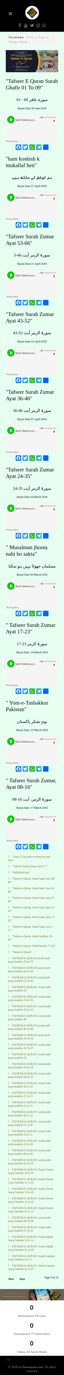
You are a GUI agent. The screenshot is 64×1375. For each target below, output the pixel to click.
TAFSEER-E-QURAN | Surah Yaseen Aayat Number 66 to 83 (30, 1171)
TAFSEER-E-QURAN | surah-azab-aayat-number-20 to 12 (29, 1113)
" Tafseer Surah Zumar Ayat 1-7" (29, 866)
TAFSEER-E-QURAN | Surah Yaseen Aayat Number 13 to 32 (30, 1200)
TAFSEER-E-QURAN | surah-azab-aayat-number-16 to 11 (29, 1133)
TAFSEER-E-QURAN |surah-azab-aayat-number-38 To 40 (29, 1037)
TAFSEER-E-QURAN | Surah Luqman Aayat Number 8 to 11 (31, 1258)
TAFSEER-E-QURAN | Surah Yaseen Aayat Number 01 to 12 (30, 1210)
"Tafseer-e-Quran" (21, 952)
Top (8, 1359)
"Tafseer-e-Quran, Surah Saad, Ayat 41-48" (31, 890)
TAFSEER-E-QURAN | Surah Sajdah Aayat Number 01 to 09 (30, 1248)
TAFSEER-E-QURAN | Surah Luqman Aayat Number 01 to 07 (31, 1267)
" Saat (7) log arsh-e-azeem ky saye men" (29, 858)
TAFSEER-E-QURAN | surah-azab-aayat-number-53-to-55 (29, 998)
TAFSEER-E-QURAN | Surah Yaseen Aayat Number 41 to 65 (30, 1181)
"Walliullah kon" (20, 872)
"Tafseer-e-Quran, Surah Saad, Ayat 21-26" (31, 909)
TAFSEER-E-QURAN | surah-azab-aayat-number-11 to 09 (29, 1123)
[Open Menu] (10, 14)
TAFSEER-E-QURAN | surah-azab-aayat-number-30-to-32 (29, 1075)
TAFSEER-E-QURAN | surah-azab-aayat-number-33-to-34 (29, 1065)
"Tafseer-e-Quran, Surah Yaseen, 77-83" (33, 945)
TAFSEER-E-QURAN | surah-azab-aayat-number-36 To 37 (29, 1046)
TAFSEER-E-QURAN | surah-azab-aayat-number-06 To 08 (29, 1219)
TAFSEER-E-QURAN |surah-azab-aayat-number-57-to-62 (29, 979)
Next (22, 1279)
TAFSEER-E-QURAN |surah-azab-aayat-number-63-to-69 (29, 969)
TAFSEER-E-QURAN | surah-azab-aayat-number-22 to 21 (29, 1104)
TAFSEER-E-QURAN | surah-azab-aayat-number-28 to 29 (29, 1085)
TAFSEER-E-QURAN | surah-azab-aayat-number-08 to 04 (29, 1152)
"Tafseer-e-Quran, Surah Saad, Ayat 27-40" (31, 899)
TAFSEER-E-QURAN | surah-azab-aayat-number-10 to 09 (29, 1142)
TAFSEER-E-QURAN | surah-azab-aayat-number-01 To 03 (29, 1161)
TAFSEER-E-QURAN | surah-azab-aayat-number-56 (29, 989)
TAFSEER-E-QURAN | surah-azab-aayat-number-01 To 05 (29, 1229)
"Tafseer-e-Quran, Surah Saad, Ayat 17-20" (31, 919)
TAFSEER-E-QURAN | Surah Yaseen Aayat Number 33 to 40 (30, 1190)
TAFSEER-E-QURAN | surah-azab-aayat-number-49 (29, 1017)
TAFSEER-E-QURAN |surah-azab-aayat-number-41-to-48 (29, 1027)
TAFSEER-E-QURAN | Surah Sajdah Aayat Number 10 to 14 (30, 1238)
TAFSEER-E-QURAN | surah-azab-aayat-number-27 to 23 (29, 1094)
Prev (11, 1279)
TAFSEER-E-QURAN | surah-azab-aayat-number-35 (29, 1056)
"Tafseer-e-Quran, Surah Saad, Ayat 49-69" (31, 880)
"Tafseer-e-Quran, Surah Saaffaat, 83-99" (30, 938)
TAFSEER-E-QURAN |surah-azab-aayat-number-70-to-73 (29, 960)
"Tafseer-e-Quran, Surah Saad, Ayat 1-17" (31, 928)
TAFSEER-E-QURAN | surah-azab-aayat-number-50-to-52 (29, 1008)
